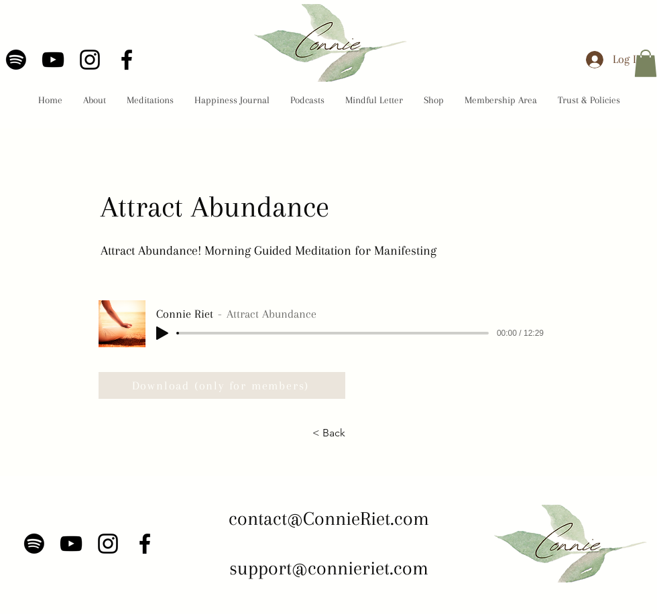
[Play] (162, 333)
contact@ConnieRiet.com (329, 518)
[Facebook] (126, 59)
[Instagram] (89, 59)
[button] (645, 63)
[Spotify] (16, 59)
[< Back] (328, 433)
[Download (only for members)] (222, 385)
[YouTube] (53, 59)
